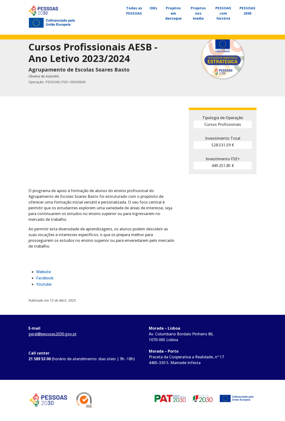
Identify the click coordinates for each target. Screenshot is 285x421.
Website (43, 271)
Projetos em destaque (173, 13)
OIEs (153, 8)
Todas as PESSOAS (134, 11)
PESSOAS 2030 (247, 11)
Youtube (43, 284)
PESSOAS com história (223, 13)
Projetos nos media (198, 13)
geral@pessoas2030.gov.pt (52, 334)
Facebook (45, 278)
